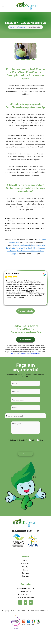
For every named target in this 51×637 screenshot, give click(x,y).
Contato (25, 576)
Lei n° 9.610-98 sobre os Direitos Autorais (25, 354)
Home (12, 27)
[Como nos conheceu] (25, 415)
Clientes (25, 567)
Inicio (25, 561)
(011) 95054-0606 (25, 597)
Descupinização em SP (21, 245)
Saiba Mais (25, 339)
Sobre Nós (25, 564)
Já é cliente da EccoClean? (17, 440)
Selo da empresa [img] (16, 622)
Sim (33, 440)
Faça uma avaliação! (25, 311)
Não (41, 440)
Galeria (25, 570)
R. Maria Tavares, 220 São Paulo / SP (25, 589)
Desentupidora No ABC (25, 248)
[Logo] (25, 523)
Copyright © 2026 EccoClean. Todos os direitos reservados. (25, 611)
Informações (21, 27)
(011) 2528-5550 (25, 594)
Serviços (25, 573)
